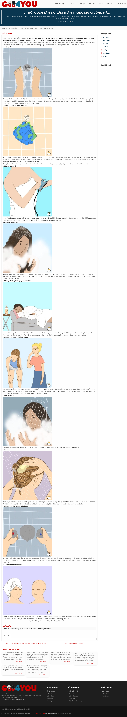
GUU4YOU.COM (39, 713)
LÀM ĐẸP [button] (71, 4)
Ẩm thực (105, 47)
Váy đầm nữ (73, 691)
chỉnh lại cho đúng (12, 629)
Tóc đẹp (72, 693)
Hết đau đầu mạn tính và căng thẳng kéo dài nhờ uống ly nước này (26, 643)
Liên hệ (13, 709)
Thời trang (106, 40)
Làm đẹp (105, 37)
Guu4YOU (5, 28)
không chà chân (45, 629)
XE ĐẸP (110, 4)
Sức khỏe (14, 28)
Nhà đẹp (105, 43)
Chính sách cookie (23, 709)
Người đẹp (106, 53)
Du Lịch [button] (92, 4)
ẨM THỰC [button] (81, 4)
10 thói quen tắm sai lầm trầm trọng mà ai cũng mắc (36, 28)
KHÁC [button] (101, 4)
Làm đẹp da (73, 696)
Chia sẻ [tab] (6, 635)
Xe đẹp (105, 50)
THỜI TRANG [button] (59, 4)
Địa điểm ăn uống (75, 701)
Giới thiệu (5, 709)
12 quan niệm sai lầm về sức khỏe (73, 643)
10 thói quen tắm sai (29, 629)
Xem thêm (19, 662)
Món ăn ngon (74, 698)
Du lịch (105, 56)
